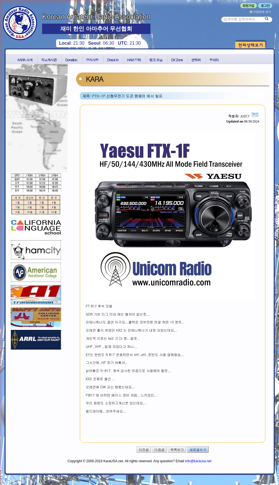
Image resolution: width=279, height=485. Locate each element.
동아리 (214, 59)
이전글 (144, 449)
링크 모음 (156, 59)
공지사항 (92, 59)
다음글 (159, 449)
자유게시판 (48, 59)
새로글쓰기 (197, 449)
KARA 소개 (25, 59)
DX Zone (177, 59)
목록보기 (177, 449)
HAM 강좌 (133, 59)
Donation (71, 59)
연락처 (196, 59)
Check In (112, 59)
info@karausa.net (198, 461)
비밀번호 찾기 (260, 12)
